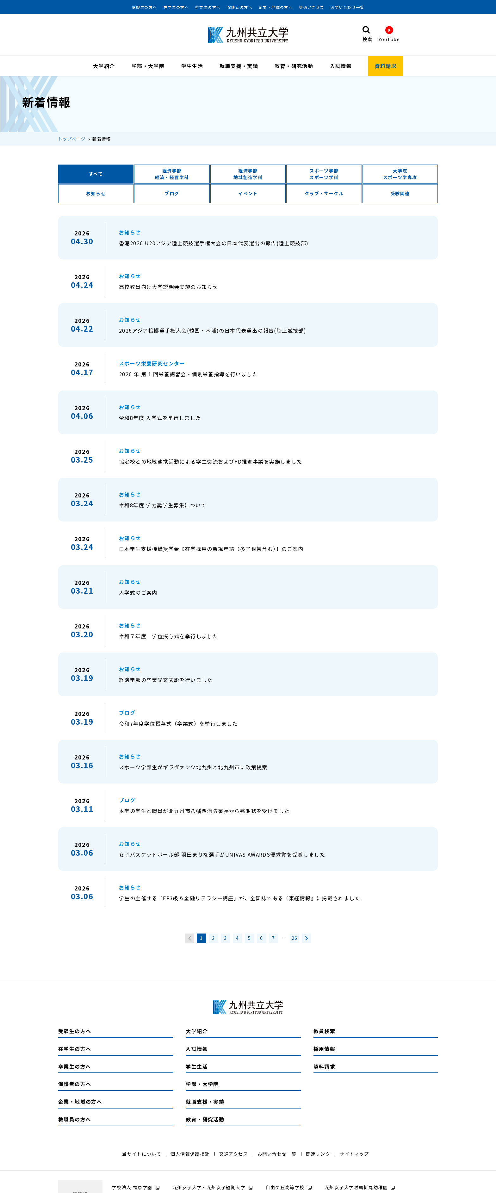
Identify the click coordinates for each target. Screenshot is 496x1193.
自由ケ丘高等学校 (284, 1188)
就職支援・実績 (239, 66)
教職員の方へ (74, 1120)
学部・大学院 (148, 66)
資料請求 (386, 66)
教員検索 (324, 1032)
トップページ (71, 140)
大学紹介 (104, 66)
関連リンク (318, 1155)
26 (295, 939)
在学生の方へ (176, 7)
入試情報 (341, 66)
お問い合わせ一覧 (347, 7)
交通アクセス (311, 7)
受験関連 (400, 194)
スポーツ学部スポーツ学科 (323, 174)
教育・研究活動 (294, 66)
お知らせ (96, 194)
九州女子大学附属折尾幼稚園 (356, 1188)
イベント (248, 194)
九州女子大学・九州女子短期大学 (208, 1188)
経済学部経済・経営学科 (172, 174)
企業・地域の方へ (276, 7)
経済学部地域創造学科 (248, 174)
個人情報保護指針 (189, 1155)
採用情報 (324, 1049)
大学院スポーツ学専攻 (400, 174)
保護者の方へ (239, 7)
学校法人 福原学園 (132, 1188)
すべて (96, 175)
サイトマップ (354, 1155)
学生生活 (192, 66)
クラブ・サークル (324, 194)
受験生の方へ (144, 7)
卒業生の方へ (207, 7)
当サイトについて (141, 1155)
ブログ (171, 194)
